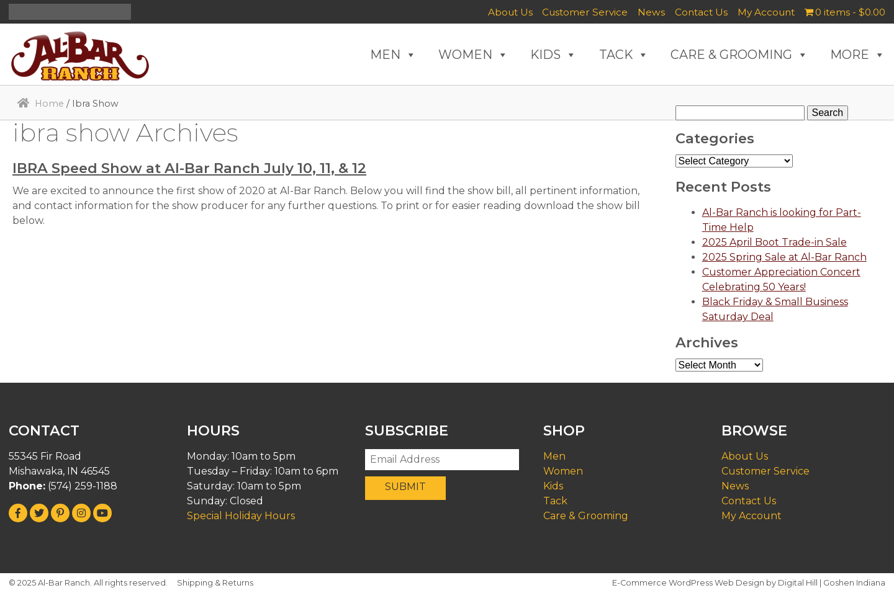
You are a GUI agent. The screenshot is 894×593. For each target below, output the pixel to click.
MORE (857, 54)
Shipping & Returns (215, 582)
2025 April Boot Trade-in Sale (774, 242)
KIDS (553, 54)
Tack (555, 501)
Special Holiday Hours (241, 516)
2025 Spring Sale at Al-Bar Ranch (784, 257)
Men (554, 456)
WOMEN (473, 54)
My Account (766, 12)
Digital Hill (798, 582)
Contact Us (701, 12)
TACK (624, 54)
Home (49, 103)
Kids (553, 486)
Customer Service (585, 12)
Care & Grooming (585, 516)
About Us (510, 12)
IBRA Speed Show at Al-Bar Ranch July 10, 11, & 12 (189, 168)
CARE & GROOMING (739, 54)
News (651, 12)
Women (563, 471)
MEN (393, 54)
